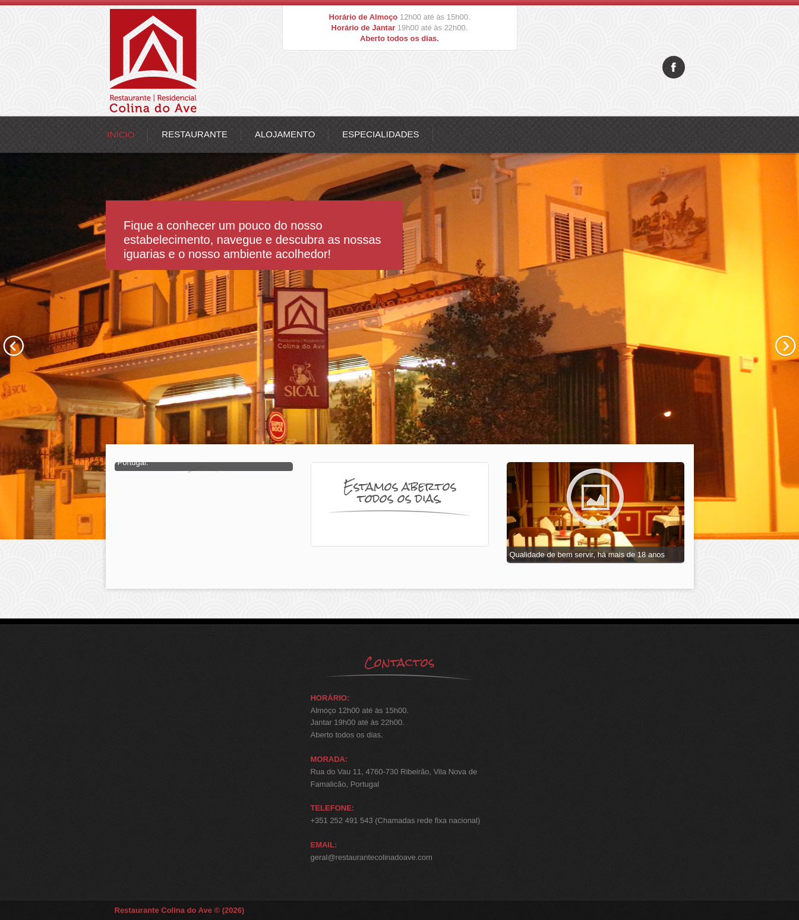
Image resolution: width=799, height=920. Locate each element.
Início (121, 134)
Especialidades (380, 134)
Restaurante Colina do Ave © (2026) (180, 910)
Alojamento (285, 134)
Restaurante (195, 134)
